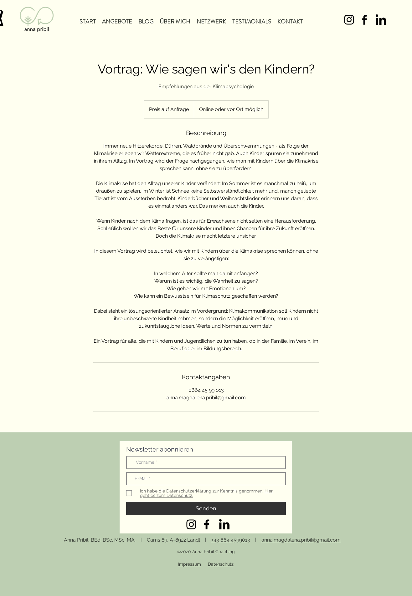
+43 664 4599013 (230, 540)
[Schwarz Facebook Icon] (364, 19)
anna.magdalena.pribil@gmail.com (301, 540)
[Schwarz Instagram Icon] (349, 19)
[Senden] (206, 508)
